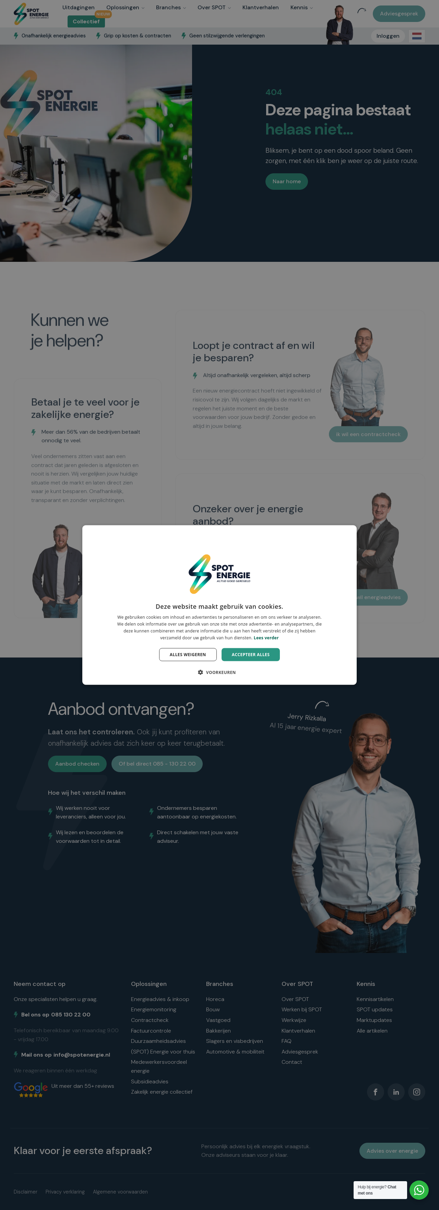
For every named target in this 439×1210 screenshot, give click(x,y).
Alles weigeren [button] (188, 654)
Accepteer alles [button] (251, 654)
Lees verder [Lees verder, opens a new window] (266, 637)
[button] (219, 672)
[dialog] (219, 605)
